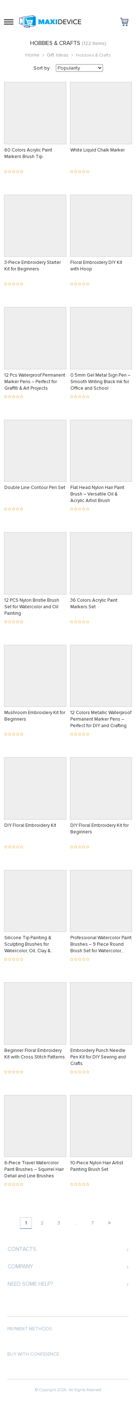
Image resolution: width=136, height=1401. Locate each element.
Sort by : (42, 68)
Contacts (22, 1249)
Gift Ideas (58, 55)
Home (32, 55)
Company (20, 1266)
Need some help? (30, 1284)
